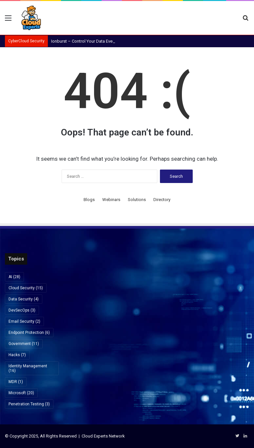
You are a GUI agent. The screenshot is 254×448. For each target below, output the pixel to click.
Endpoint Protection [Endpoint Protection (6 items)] (29, 332)
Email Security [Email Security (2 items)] (24, 321)
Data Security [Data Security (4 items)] (24, 299)
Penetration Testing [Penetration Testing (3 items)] (29, 404)
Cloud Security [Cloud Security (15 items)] (26, 288)
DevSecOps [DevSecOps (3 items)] (22, 310)
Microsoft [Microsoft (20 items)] (21, 393)
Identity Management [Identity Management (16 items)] (28, 368)
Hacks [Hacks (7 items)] (17, 355)
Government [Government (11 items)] (24, 343)
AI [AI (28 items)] (14, 277)
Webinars (111, 199)
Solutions (137, 199)
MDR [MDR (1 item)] (16, 381)
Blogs (89, 199)
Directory (161, 199)
